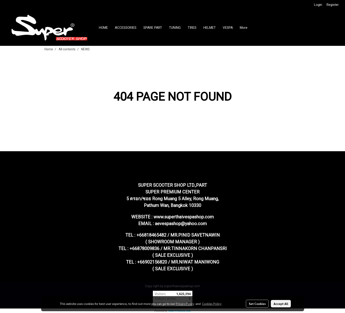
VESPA (228, 28)
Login (318, 5)
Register (333, 5)
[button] (255, 27)
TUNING (175, 28)
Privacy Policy (185, 304)
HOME (103, 28)
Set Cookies (257, 304)
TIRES (192, 28)
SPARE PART (152, 28)
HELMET (209, 28)
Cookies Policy (211, 304)
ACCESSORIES (125, 28)
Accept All (281, 304)
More (243, 28)
